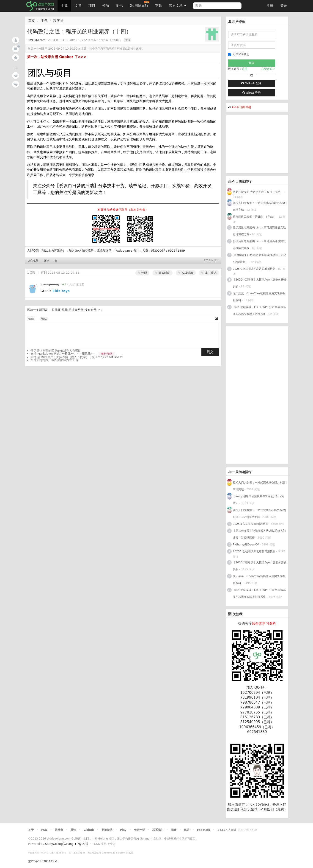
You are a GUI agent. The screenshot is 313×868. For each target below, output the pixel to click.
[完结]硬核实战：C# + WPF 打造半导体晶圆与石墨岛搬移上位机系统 (259, 311)
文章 (78, 6)
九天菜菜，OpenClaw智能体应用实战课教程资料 (259, 297)
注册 (269, 6)
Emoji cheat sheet (109, 357)
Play (123, 829)
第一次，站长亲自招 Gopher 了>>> (57, 57)
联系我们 (157, 829)
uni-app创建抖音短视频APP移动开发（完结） (258, 500)
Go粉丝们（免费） (273, 809)
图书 (119, 6)
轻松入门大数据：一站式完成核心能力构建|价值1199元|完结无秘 (259, 513)
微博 (46, 260)
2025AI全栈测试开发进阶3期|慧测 (254, 268)
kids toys (61, 291)
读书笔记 (209, 273)
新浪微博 (107, 829)
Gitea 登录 (251, 92)
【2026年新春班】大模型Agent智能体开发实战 (259, 283)
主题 (64, 6)
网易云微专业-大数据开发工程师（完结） (258, 192)
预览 (44, 318)
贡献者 (59, 829)
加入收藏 (33, 260)
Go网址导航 (139, 4)
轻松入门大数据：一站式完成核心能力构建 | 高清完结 (260, 206)
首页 (31, 21)
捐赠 (173, 829)
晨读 (73, 829)
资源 (105, 6)
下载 (158, 6)
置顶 (127, 40)
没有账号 (90, 310)
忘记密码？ (268, 68)
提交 (210, 352)
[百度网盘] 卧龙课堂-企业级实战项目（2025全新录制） (259, 258)
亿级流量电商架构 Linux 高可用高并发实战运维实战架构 (259, 245)
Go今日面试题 (241, 107)
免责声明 (139, 829)
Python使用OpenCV (246, 544)
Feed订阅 (203, 829)
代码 (142, 273)
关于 (31, 829)
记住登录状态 (238, 54)
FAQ (44, 829)
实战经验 (185, 273)
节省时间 (162, 273)
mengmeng (50, 284)
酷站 (186, 829)
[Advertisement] (260, 143)
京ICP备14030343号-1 (43, 861)
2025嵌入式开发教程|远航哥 (250, 523)
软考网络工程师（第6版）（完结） (254, 216)
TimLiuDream (36, 40)
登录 (283, 6)
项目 (91, 6)
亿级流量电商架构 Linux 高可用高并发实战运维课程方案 (259, 231)
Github (88, 829)
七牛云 (111, 844)
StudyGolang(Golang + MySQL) (66, 844)
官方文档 (177, 6)
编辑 (31, 318)
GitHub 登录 (251, 83)
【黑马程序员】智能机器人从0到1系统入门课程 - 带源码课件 (259, 534)
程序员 (58, 21)
